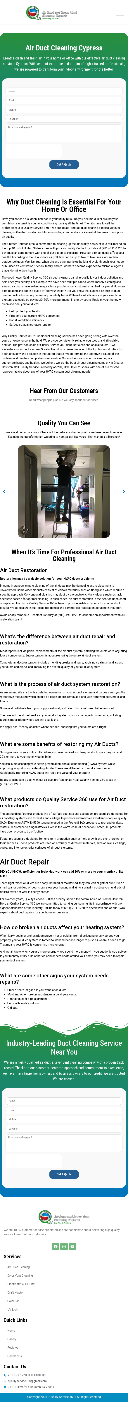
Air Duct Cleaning (18, 1267)
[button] (4, 491)
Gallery (11, 1339)
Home (11, 1330)
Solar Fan (13, 1301)
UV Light (12, 1309)
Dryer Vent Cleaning (20, 1275)
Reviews (12, 1347)
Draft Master (15, 1292)
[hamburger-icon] (120, 13)
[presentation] (34, 151)
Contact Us (14, 1356)
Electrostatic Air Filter (21, 1284)
